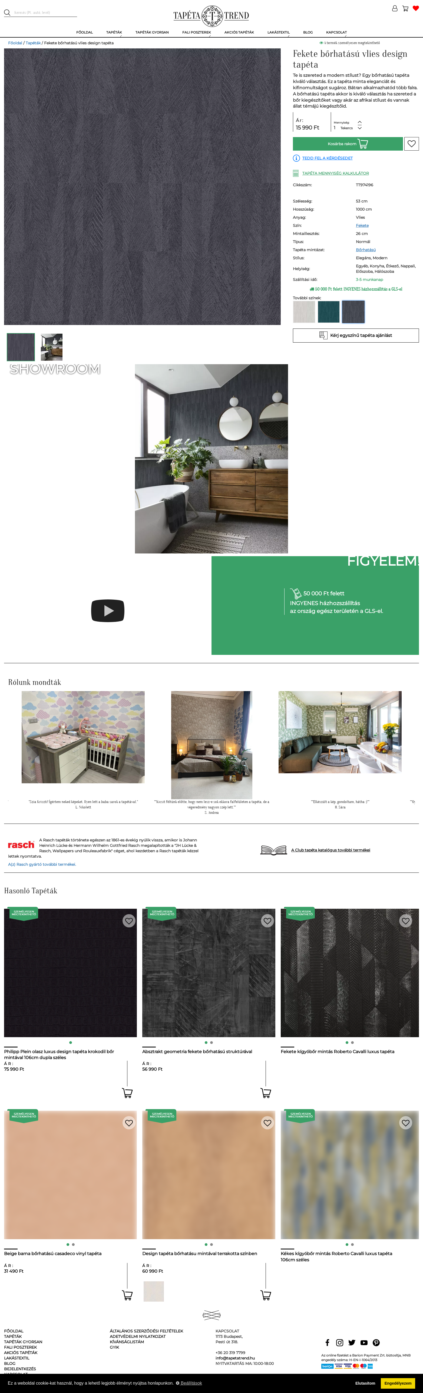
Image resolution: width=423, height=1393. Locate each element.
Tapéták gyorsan (23, 1341)
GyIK (114, 1347)
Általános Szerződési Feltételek (146, 1331)
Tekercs (347, 128)
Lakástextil (16, 1358)
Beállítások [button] (189, 1383)
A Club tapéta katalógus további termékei (330, 850)
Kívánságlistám (127, 1341)
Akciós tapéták (20, 1352)
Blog (9, 1363)
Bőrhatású (366, 249)
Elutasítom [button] (365, 1383)
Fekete (362, 225)
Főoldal (15, 43)
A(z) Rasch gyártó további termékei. (42, 864)
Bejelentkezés (20, 1369)
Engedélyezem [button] (398, 1383)
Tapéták (33, 43)
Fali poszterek (20, 1347)
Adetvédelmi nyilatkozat (138, 1336)
